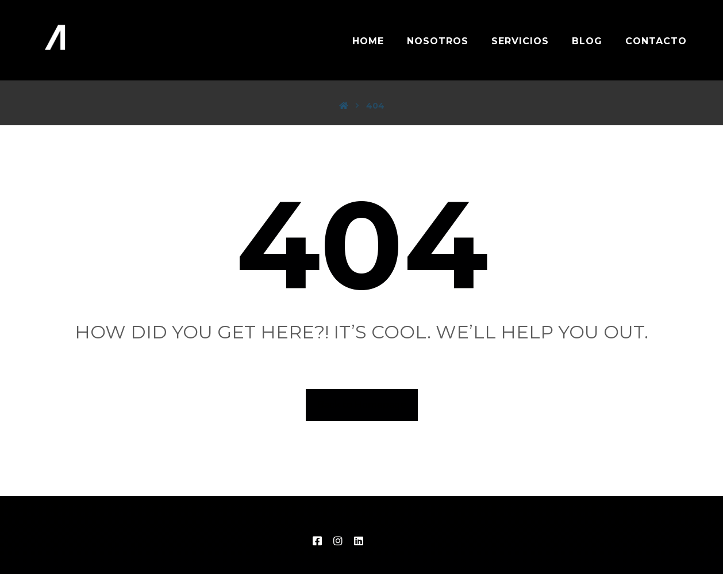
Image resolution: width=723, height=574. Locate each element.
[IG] (338, 540)
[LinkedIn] (358, 540)
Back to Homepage (361, 404)
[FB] (317, 540)
